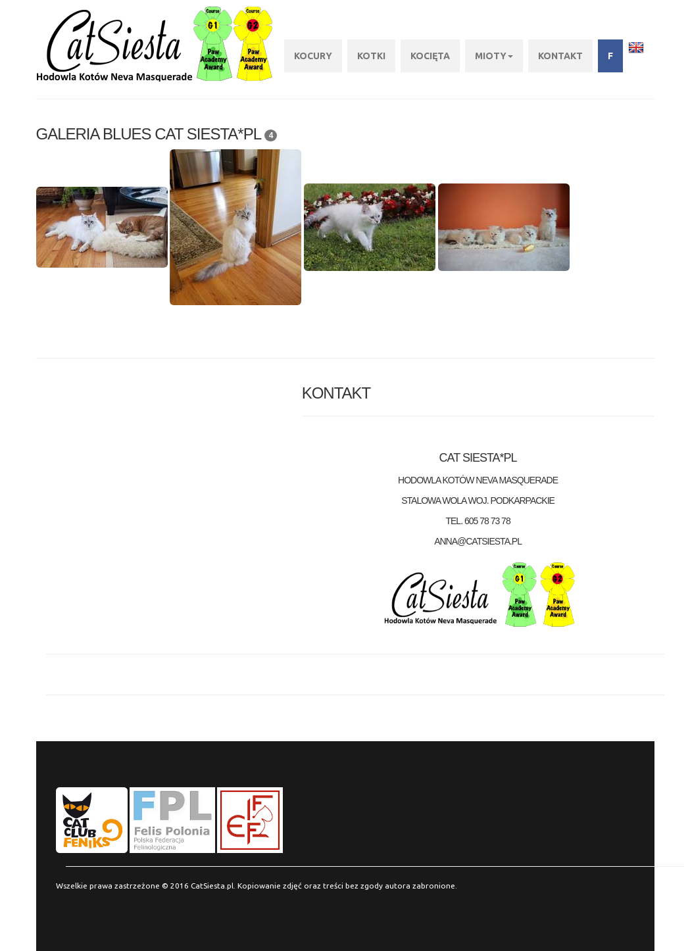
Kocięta (430, 56)
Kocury (313, 56)
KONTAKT (560, 56)
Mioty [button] (494, 56)
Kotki (371, 56)
